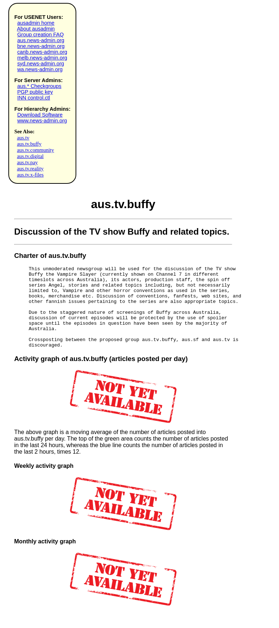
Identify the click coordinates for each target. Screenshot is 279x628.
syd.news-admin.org (40, 63)
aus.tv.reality (30, 168)
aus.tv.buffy (29, 144)
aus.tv (23, 138)
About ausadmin (36, 29)
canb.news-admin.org (42, 52)
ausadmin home (35, 23)
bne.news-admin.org (40, 46)
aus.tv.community (35, 150)
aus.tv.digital (30, 156)
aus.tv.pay (27, 162)
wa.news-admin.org (39, 69)
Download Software (39, 115)
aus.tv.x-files (30, 175)
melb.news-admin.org (42, 58)
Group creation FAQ (40, 34)
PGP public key (35, 92)
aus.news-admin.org (40, 40)
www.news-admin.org (42, 120)
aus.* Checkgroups (39, 86)
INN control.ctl (33, 98)
